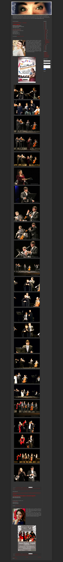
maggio (46, 36)
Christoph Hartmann (17, 488)
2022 (45, 26)
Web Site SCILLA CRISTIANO (46, 52)
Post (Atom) (16, 558)
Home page (27, 557)
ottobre (46, 31)
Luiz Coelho (28, 488)
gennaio (46, 44)
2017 (45, 46)
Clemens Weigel (24, 488)
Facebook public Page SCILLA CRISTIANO (46, 56)
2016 (45, 47)
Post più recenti (14, 557)
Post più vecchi (39, 557)
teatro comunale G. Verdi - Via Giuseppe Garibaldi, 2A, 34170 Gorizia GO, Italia (23, 489)
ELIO (26, 488)
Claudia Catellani (20, 488)
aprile (45, 37)
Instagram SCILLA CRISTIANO (46, 54)
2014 (45, 49)
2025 (45, 23)
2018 (45, 45)
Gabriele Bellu (23, 554)
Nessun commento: (26, 487)
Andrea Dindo (16, 554)
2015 (45, 48)
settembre (46, 32)
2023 (45, 25)
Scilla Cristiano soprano (15, 501)
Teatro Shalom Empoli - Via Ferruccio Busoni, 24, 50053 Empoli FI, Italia (22, 555)
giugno (45, 35)
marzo (45, 38)
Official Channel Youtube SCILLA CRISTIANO (46, 55)
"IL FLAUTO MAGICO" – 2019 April (19, 22)
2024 (45, 24)
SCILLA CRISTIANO (37, 488)
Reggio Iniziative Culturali (20, 36)
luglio (45, 34)
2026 (45, 22)
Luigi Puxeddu (26, 554)
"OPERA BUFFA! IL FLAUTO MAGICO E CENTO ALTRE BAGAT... (47, 42)
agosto (45, 33)
